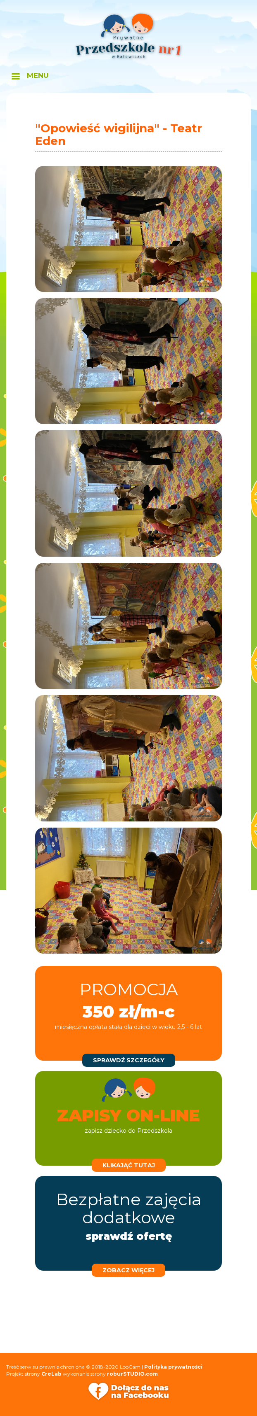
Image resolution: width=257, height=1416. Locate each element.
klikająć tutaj (128, 1165)
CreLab (51, 1374)
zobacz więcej (128, 1270)
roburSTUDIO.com (132, 1374)
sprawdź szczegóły (128, 1060)
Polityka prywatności (173, 1367)
